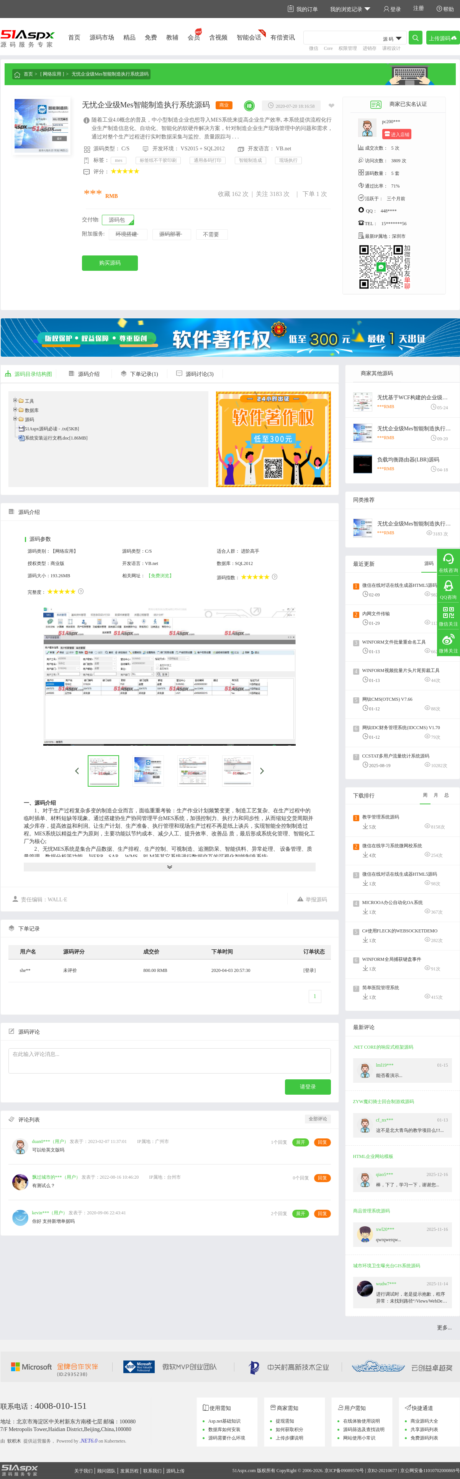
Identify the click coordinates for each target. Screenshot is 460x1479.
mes (118, 160)
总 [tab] (446, 795)
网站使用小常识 (359, 1438)
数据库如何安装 (224, 1429)
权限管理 (348, 48)
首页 (74, 37)
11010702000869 (439, 1470)
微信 (313, 48)
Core (328, 48)
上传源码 (443, 37)
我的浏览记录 (350, 9)
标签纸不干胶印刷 (158, 160)
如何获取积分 (289, 1429)
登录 (392, 9)
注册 (418, 8)
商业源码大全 (424, 1421)
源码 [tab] (429, 563)
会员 (194, 37)
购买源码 (110, 263)
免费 (151, 37)
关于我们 (83, 1471)
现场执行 (288, 160)
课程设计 (391, 48)
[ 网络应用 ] (52, 74)
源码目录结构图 (28, 374)
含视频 (218, 37)
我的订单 (303, 9)
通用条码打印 (207, 160)
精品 (129, 37)
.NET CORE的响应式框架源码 (383, 1047)
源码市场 (102, 37)
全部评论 (318, 1119)
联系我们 (152, 1471)
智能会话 (249, 37)
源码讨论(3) (194, 374)
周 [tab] (425, 795)
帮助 (445, 9)
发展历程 (129, 1471)
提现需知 (285, 1421)
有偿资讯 (282, 37)
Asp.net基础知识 (224, 1421)
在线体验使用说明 (361, 1421)
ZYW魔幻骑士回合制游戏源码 (383, 1101)
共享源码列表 (424, 1429)
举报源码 (312, 899)
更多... (444, 1328)
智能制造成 (250, 160)
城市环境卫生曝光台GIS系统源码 (386, 1265)
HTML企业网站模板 (373, 1156)
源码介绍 (84, 374)
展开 (300, 1142)
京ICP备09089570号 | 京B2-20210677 (360, 1470)
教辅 (172, 37)
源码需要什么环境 (226, 1438)
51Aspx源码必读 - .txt (46, 429)
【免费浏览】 (160, 575)
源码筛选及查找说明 (364, 1429)
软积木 (14, 1441)
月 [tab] (436, 795)
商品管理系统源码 (371, 1211)
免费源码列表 (424, 1438)
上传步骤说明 (289, 1438)
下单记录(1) (139, 374)
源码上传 (175, 1471)
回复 (322, 1142)
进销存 (370, 48)
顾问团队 (106, 1471)
